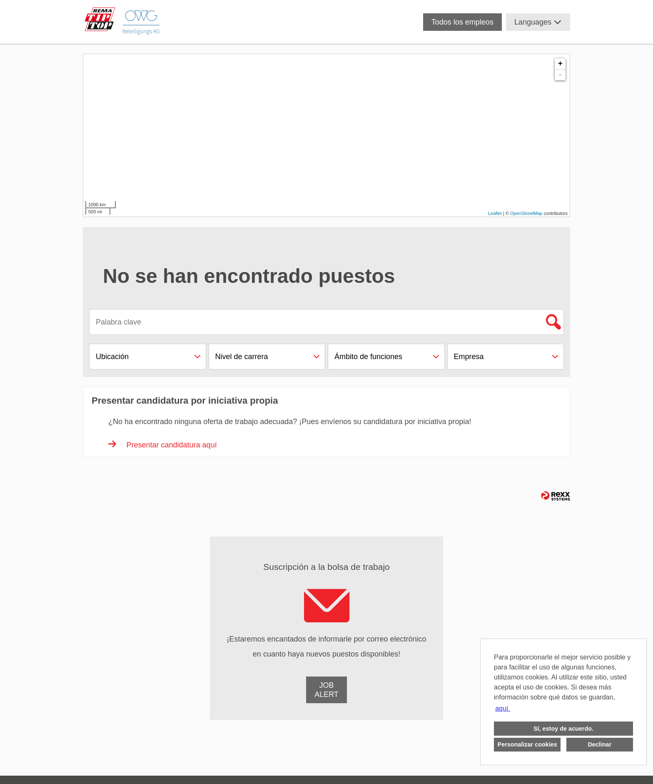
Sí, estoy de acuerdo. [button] (563, 728)
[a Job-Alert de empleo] (326, 690)
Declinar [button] (599, 744)
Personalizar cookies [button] (527, 744)
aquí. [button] (502, 708)
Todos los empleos (462, 22)
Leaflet (495, 213)
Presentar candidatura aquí (162, 445)
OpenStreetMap (526, 213)
